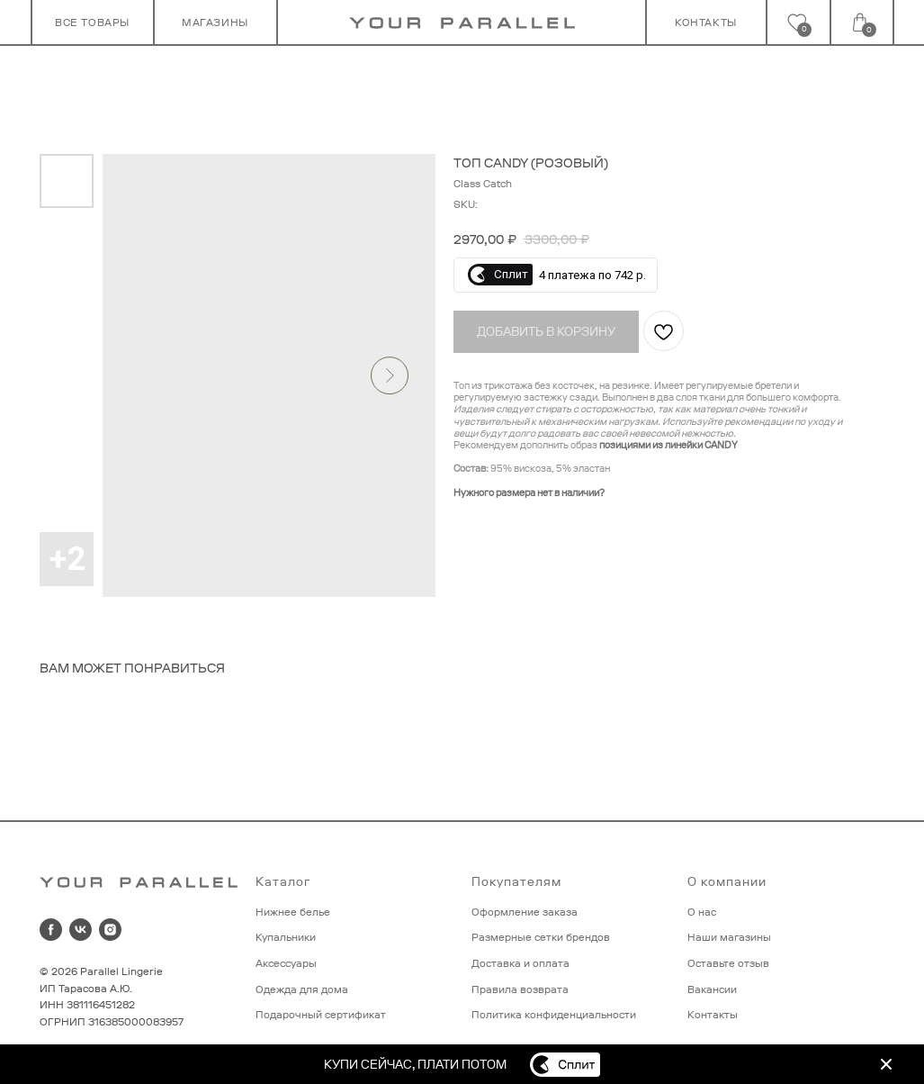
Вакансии (712, 989)
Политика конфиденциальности (553, 1014)
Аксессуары (286, 963)
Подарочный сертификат (321, 1014)
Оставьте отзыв (728, 963)
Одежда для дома (302, 989)
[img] (886, 1064)
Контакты (712, 1014)
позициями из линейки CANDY (668, 444)
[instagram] (110, 929)
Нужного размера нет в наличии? (529, 492)
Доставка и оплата (520, 963)
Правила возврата (520, 989)
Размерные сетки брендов (540, 937)
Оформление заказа (524, 912)
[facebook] (51, 929)
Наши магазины (729, 937)
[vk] (80, 929)
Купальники (286, 937)
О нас (701, 912)
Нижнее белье (293, 912)
